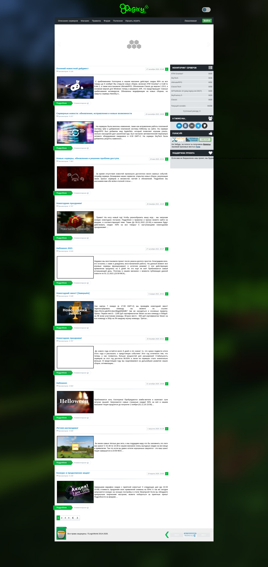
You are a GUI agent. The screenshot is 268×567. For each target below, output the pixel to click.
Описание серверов (68, 21)
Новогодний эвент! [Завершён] (73, 293)
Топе (198, 147)
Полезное (118, 21)
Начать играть (133, 20)
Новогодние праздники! (69, 203)
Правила (96, 21)
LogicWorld (61, 533)
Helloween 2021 (64, 248)
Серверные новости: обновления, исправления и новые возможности (94, 113)
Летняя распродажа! (67, 428)
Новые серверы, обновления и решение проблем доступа (87, 158)
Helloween (61, 383)
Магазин (85, 21)
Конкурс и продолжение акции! (73, 473)
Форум (107, 21)
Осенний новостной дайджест (72, 68)
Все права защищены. (77, 534)
